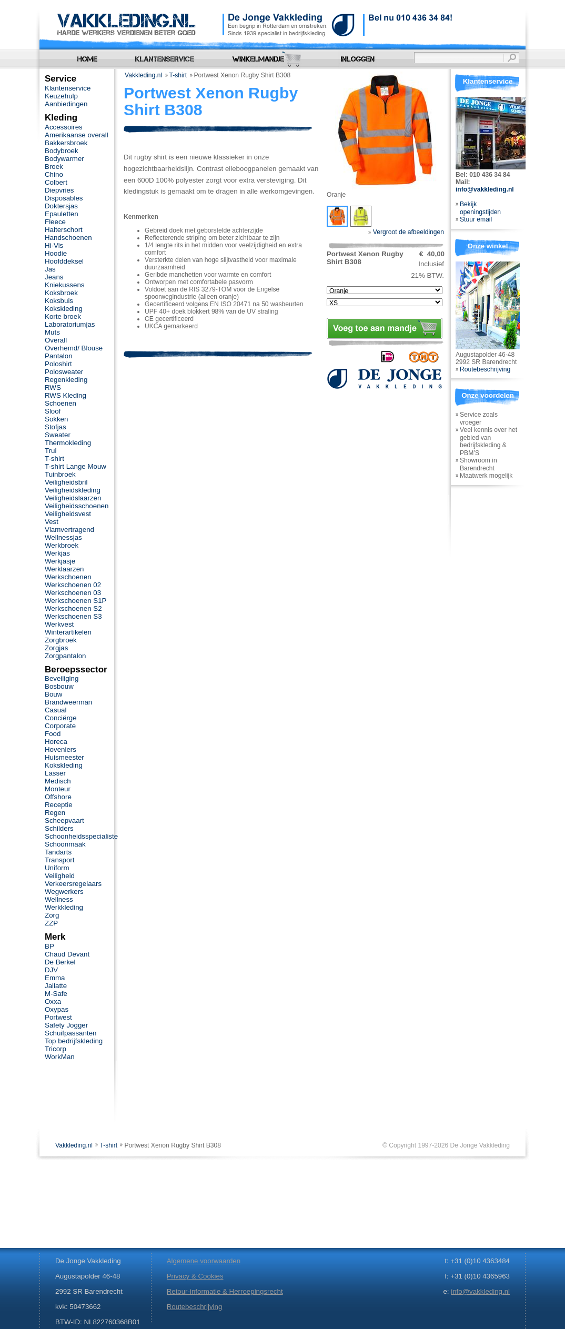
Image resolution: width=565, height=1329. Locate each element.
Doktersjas (61, 206)
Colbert (56, 182)
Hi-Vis (54, 245)
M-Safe (56, 994)
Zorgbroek (61, 640)
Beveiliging (61, 678)
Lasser (55, 773)
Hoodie (56, 253)
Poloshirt (58, 364)
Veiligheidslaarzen (73, 498)
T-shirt (178, 75)
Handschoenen (68, 237)
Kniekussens (64, 285)
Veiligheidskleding (72, 490)
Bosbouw (59, 686)
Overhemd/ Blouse (74, 348)
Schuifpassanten (70, 1033)
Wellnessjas (63, 537)
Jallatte (56, 986)
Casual (55, 710)
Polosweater (64, 372)
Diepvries (59, 190)
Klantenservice (67, 88)
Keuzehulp (61, 96)
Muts (52, 332)
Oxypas (56, 1009)
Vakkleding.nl (143, 75)
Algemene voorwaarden (203, 1261)
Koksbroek (61, 293)
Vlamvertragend (69, 529)
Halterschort (64, 230)
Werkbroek (61, 545)
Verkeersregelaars (73, 884)
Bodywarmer (64, 159)
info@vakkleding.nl (485, 189)
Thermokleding (68, 443)
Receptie (59, 805)
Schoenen (60, 403)
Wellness (59, 899)
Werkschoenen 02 (73, 585)
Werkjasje (60, 561)
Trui (50, 451)
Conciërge (61, 718)
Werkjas (57, 553)
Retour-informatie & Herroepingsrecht (225, 1291)
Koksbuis (59, 301)
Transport (59, 860)
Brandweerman (68, 702)
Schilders (59, 828)
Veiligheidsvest (68, 514)
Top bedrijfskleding (74, 1041)
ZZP (51, 923)
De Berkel (60, 962)
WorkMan (60, 1057)
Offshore (58, 797)
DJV (51, 970)
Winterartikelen (68, 632)
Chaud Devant (67, 954)
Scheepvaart (64, 820)
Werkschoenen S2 (73, 608)
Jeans (54, 277)
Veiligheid (60, 876)
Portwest (58, 1017)
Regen (55, 813)
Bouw (53, 694)
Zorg (52, 915)
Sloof (52, 411)
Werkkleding (64, 907)
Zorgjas (56, 648)
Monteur (57, 789)
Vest (51, 522)
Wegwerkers (64, 891)
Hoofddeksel (64, 261)
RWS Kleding (65, 395)
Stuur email (476, 219)
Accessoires (64, 127)
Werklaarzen (64, 569)
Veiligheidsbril (66, 482)
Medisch (58, 781)
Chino (54, 174)
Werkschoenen (68, 577)
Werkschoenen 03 (73, 593)
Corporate (60, 726)
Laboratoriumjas (70, 324)
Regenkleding (66, 380)
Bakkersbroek (66, 143)
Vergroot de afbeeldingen (406, 232)
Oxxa (53, 1001)
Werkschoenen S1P (75, 601)
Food (52, 734)
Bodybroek (61, 151)
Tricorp (55, 1049)
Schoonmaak (65, 844)
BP (49, 946)
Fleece (55, 222)
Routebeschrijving (485, 369)
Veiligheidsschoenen (76, 506)
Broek (54, 166)
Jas (50, 269)
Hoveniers (60, 749)
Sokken (56, 419)
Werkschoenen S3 (73, 616)
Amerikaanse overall (76, 135)
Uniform (57, 868)
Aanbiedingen (66, 104)
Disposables (64, 198)
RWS (53, 387)
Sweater (57, 435)
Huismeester (64, 757)
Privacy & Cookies (195, 1276)
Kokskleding (64, 309)
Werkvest (59, 624)
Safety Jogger (66, 1025)
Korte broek (63, 316)
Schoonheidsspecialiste (81, 836)
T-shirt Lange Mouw (75, 466)
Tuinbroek (60, 474)
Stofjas (55, 427)
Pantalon (59, 356)
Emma (55, 978)
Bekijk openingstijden (480, 208)
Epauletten (61, 214)
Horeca (56, 742)
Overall (56, 340)
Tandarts (58, 852)
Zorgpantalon (65, 656)
